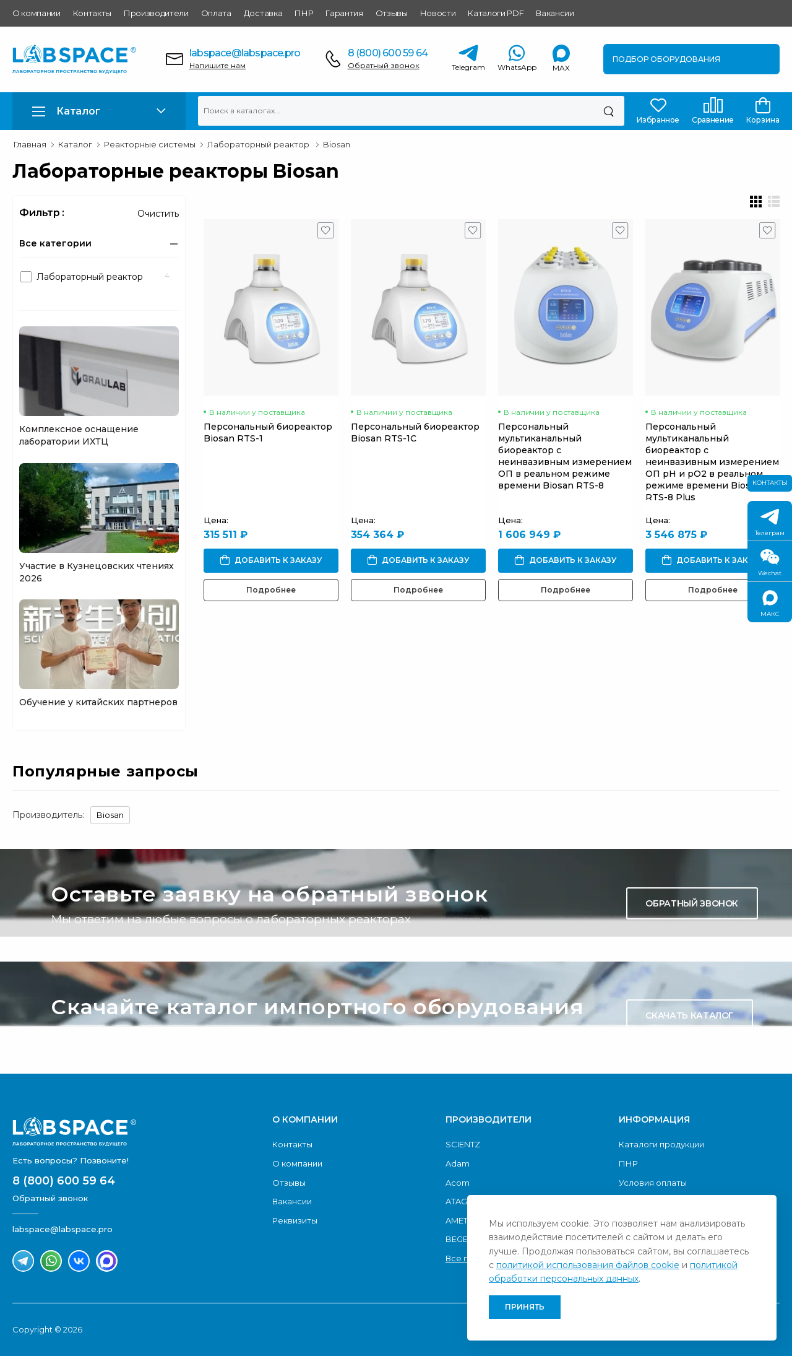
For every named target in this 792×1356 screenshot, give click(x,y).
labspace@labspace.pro (244, 53)
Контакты (92, 13)
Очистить (158, 213)
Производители (156, 13)
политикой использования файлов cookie (587, 1265)
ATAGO (460, 1201)
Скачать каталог (689, 1015)
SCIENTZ (463, 1144)
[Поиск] (608, 111)
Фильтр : (41, 213)
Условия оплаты (653, 1183)
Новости (438, 13)
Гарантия (344, 13)
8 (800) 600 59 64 (388, 53)
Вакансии (555, 13)
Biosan (110, 815)
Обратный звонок (384, 65)
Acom (458, 1183)
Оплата (216, 13)
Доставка (263, 13)
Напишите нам (217, 65)
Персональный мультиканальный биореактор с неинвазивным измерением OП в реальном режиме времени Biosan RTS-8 (565, 456)
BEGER (459, 1239)
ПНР (304, 13)
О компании (36, 13)
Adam (458, 1163)
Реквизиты (294, 1220)
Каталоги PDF (495, 13)
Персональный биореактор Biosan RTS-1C (415, 432)
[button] (99, 111)
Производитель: (48, 814)
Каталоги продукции (661, 1144)
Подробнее (271, 589)
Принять (524, 1306)
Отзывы (392, 13)
